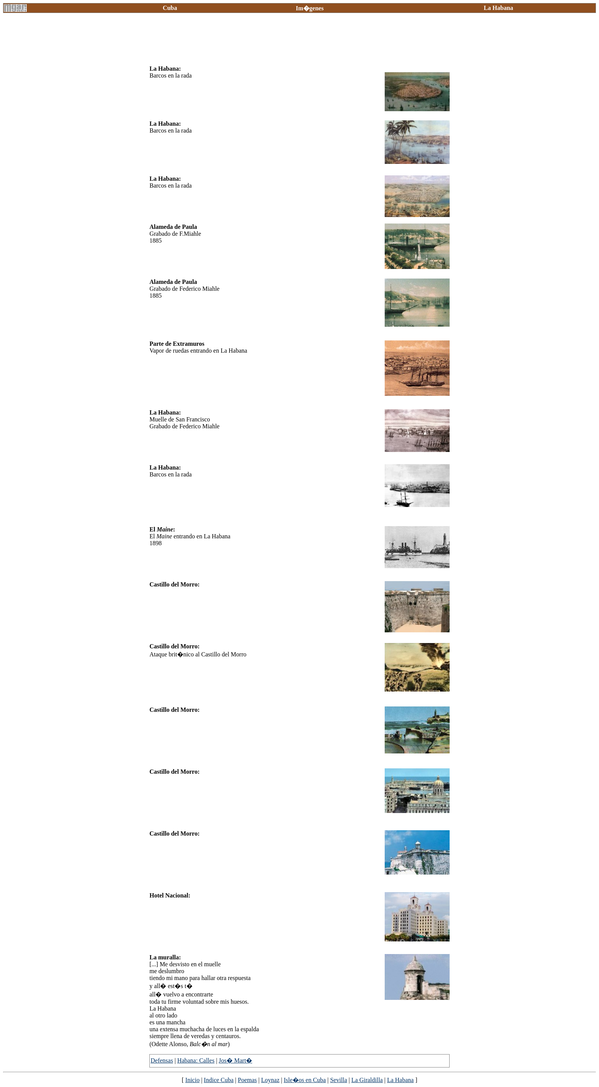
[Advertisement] (288, 42)
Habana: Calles (195, 1060)
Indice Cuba (219, 1080)
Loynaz (270, 1080)
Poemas (247, 1080)
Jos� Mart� (236, 1060)
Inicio (192, 1080)
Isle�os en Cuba (305, 1080)
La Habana (400, 1080)
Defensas (162, 1060)
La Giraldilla (367, 1080)
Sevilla (338, 1080)
